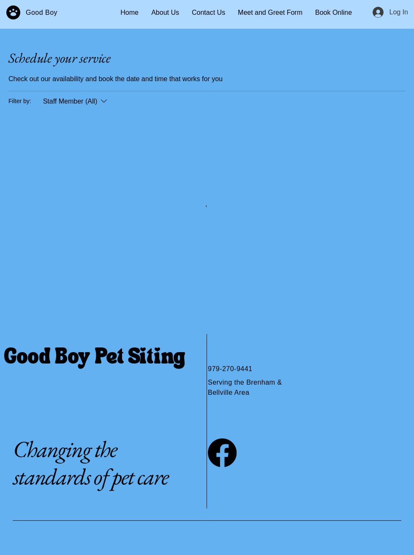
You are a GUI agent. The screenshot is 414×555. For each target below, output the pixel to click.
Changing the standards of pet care (90, 462)
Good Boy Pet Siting (94, 358)
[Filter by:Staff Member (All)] (76, 101)
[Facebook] (222, 452)
